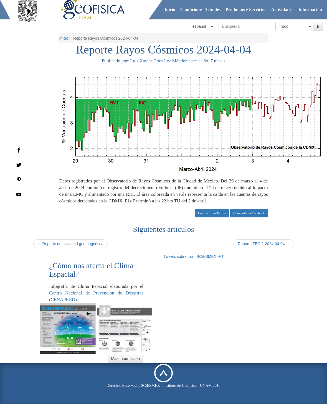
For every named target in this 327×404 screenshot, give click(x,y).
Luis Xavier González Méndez (158, 60)
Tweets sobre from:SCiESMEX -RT (194, 256)
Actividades (282, 9)
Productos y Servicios (245, 9)
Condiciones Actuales (200, 9)
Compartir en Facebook (249, 213)
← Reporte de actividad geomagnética (70, 244)
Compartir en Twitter (212, 213)
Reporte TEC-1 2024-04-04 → (264, 244)
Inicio (169, 9)
